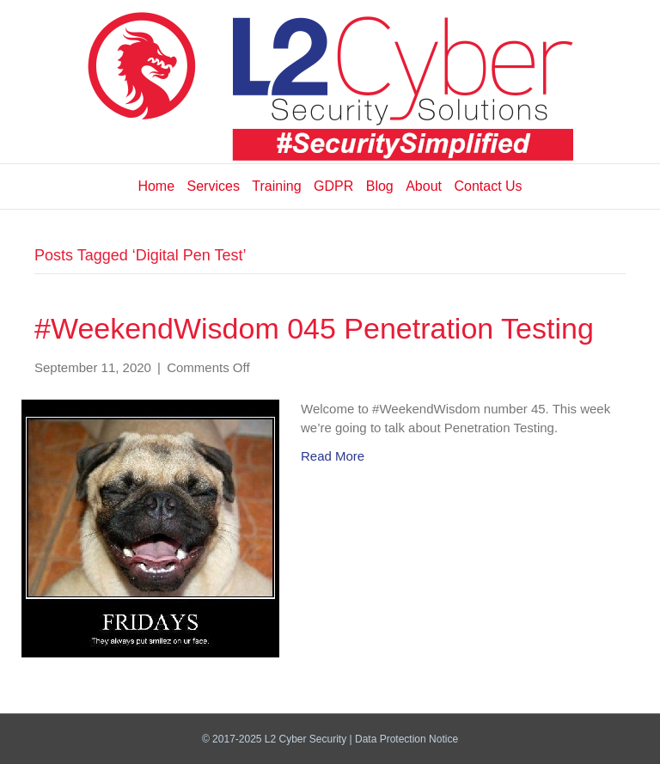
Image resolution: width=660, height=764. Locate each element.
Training (276, 186)
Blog (380, 186)
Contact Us (488, 186)
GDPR (333, 186)
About (424, 186)
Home (156, 186)
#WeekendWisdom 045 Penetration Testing (314, 328)
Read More (332, 456)
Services (213, 186)
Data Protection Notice (406, 739)
